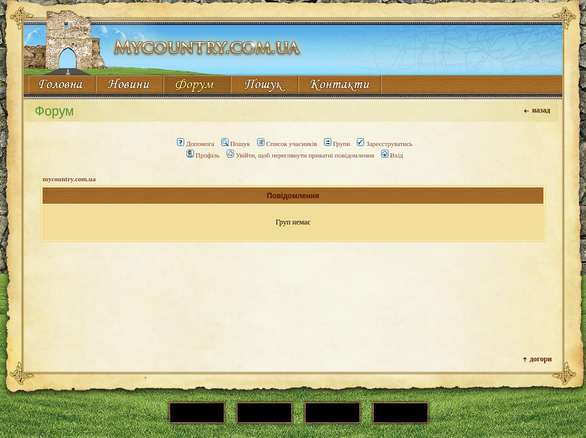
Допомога (195, 143)
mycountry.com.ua (69, 178)
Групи (337, 143)
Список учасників (287, 143)
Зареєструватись (384, 143)
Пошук (235, 143)
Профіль (203, 155)
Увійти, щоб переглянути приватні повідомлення (300, 155)
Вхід (392, 155)
